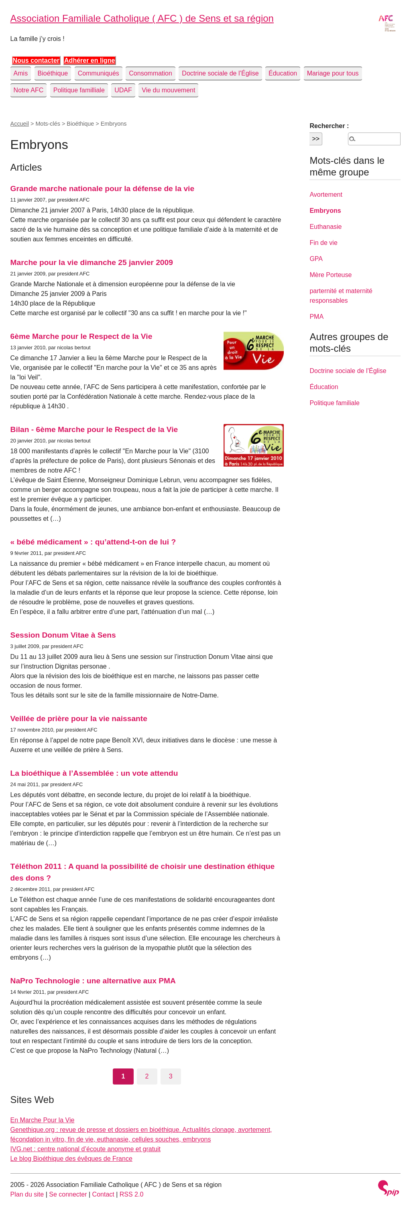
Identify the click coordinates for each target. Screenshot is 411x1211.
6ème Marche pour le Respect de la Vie (81, 336)
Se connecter (68, 1194)
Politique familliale (79, 90)
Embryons (325, 210)
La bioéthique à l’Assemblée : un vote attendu (94, 773)
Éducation (283, 73)
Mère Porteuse (330, 274)
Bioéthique (53, 73)
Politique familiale (334, 403)
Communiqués (98, 73)
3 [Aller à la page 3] (171, 1076)
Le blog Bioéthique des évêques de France (71, 1158)
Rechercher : (329, 125)
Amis (21, 73)
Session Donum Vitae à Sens (63, 635)
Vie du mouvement (168, 90)
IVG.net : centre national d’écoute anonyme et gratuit (85, 1149)
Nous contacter (36, 60)
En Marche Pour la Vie (42, 1120)
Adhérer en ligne (89, 60)
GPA (316, 258)
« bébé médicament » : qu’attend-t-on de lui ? (93, 542)
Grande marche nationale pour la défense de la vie (102, 188)
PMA (316, 316)
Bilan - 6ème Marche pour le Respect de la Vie (94, 429)
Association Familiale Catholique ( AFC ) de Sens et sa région (142, 18)
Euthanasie (325, 226)
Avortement (325, 194)
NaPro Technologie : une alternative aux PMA (93, 981)
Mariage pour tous (333, 73)
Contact (103, 1194)
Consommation (150, 73)
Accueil (19, 123)
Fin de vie (323, 242)
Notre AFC (29, 90)
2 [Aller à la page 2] (147, 1076)
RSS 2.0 (132, 1194)
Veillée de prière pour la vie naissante (78, 718)
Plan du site (27, 1194)
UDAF (123, 90)
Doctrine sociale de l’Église (220, 73)
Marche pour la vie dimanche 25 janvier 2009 (91, 262)
